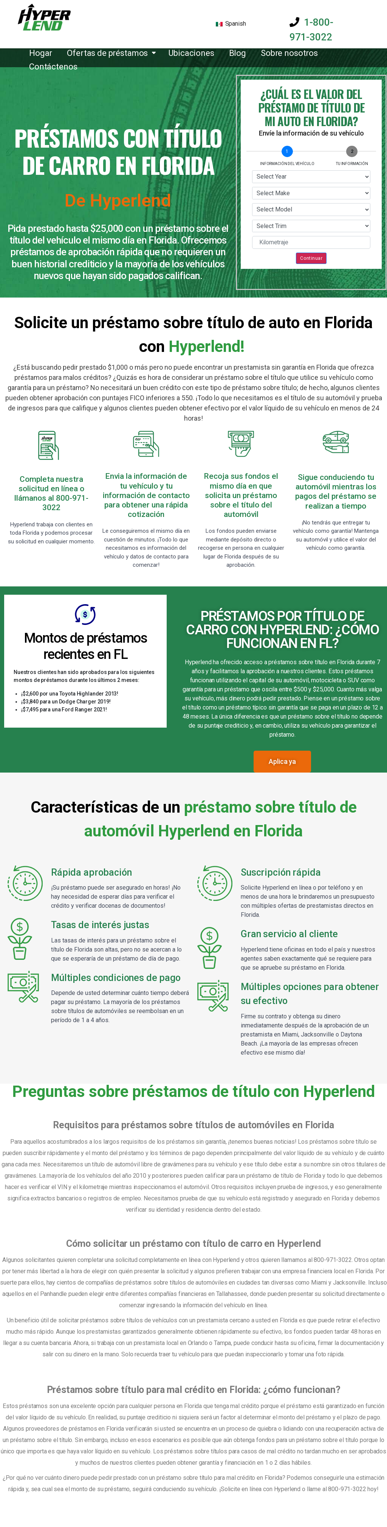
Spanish (231, 23)
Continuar (311, 258)
